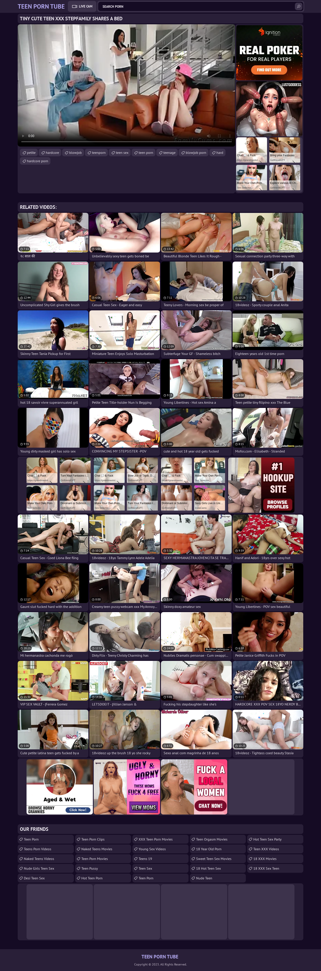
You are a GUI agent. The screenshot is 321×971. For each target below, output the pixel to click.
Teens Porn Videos (37, 849)
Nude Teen (204, 878)
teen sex (122, 152)
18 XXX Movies (265, 858)
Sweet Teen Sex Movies (213, 858)
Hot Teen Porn (92, 878)
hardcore (52, 152)
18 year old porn (209, 849)
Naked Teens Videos (39, 858)
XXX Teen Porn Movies (156, 839)
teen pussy (89, 868)
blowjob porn (196, 152)
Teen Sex (145, 868)
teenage (169, 152)
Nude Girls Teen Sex (39, 868)
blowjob (75, 152)
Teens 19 (145, 858)
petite (31, 152)
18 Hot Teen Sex (208, 868)
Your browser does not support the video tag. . (126, 85)
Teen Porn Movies (94, 858)
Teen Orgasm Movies (211, 839)
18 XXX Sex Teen (266, 868)
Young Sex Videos (152, 849)
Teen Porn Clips (93, 839)
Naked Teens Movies (96, 849)
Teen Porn (31, 839)
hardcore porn (37, 161)
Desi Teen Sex (34, 878)
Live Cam (85, 6)
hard (219, 152)
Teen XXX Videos (266, 849)
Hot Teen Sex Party (267, 839)
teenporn (99, 152)
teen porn (146, 152)
